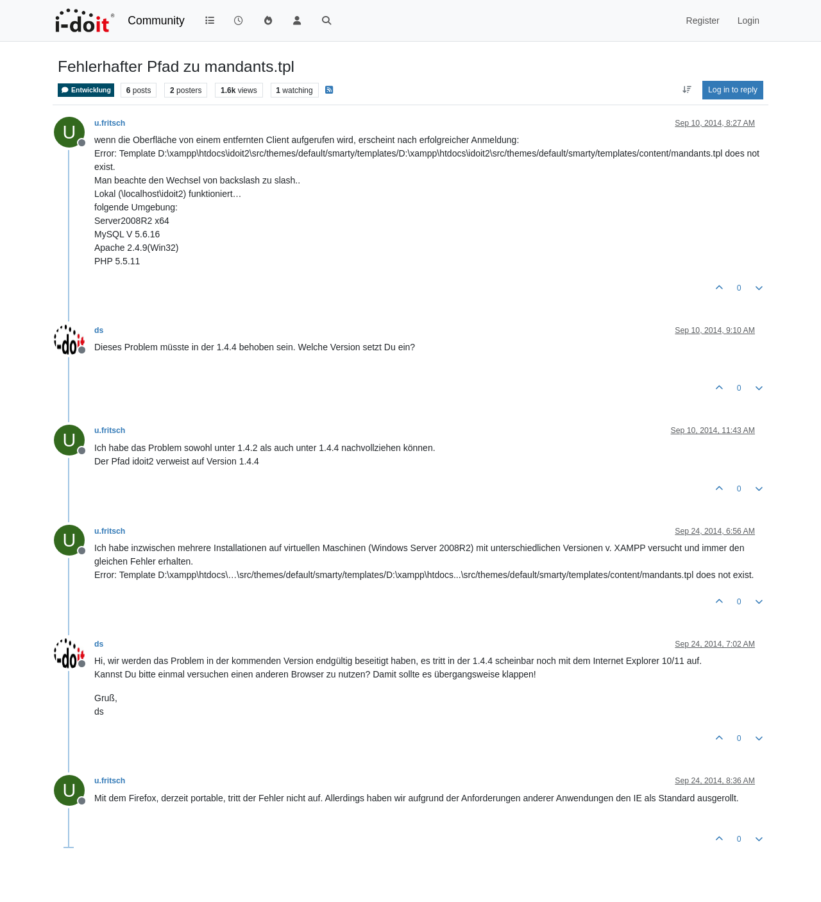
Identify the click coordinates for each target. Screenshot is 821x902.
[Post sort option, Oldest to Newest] (686, 90)
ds (98, 330)
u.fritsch (109, 123)
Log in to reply (733, 89)
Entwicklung (86, 90)
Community (156, 20)
